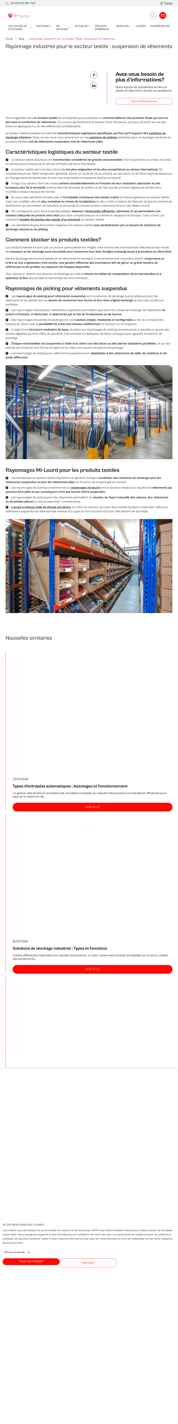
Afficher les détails (14, 1252)
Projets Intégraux (102, 28)
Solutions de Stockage (20, 28)
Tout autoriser (31, 1261)
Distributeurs (160, 26)
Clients (141, 26)
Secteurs (44, 26)
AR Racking (63, 28)
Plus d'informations (144, 101)
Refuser (88, 1263)
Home (9, 38)
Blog (21, 38)
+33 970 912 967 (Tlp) (22, 3)
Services (123, 26)
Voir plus (92, 807)
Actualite (83, 26)
